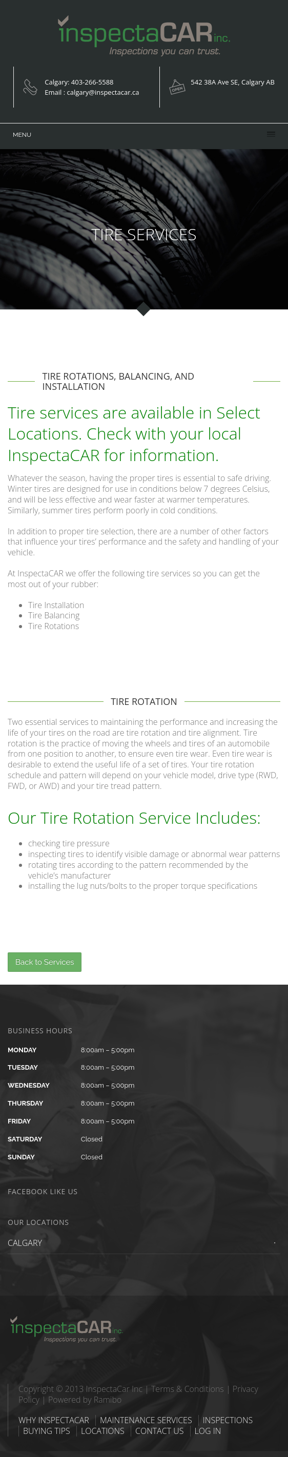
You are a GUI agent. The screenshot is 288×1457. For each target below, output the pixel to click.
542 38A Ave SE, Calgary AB (232, 82)
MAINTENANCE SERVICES (146, 1420)
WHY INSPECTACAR (53, 1420)
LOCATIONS (103, 1431)
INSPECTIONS (228, 1420)
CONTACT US (159, 1431)
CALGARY (25, 1242)
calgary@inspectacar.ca (103, 92)
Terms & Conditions (187, 1388)
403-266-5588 (92, 82)
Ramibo (108, 1399)
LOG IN (208, 1431)
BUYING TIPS (46, 1431)
